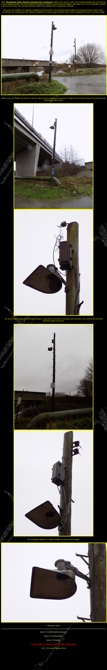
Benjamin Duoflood (44, 4)
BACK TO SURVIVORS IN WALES (53, 632)
